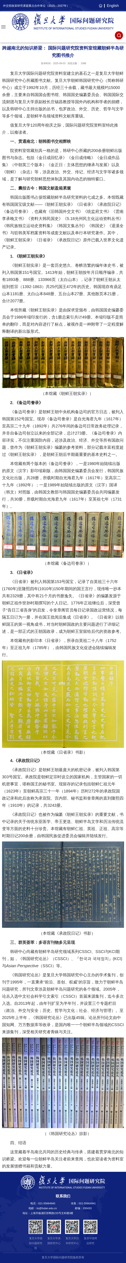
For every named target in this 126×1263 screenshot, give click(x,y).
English (113, 6)
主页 (100, 7)
